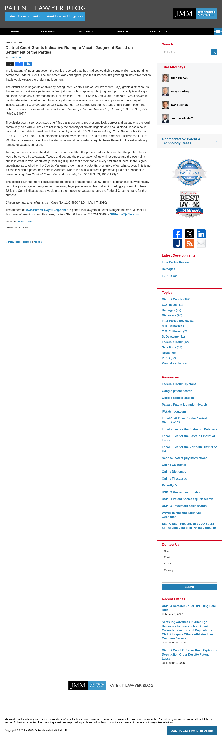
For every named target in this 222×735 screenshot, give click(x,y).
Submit (189, 585)
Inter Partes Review (175, 264)
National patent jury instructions (183, 460)
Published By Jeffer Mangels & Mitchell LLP (195, 13)
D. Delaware (172, 338)
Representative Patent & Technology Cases (181, 141)
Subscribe (157, 31)
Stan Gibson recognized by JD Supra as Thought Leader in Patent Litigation (188, 524)
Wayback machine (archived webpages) (188, 515)
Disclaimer (85, 690)
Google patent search (176, 393)
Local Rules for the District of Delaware (188, 431)
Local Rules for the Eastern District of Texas (187, 440)
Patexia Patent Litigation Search (183, 406)
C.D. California (174, 333)
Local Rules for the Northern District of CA (187, 451)
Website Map (144, 690)
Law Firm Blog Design (199, 724)
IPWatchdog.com (173, 413)
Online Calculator (173, 467)
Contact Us (196, 31)
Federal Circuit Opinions (178, 386)
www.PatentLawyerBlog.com (46, 210)
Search (214, 52)
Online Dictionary (173, 473)
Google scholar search (177, 400)
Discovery (171, 317)
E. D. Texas (169, 278)
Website (69, 690)
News (168, 355)
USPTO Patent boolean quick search (186, 501)
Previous (13, 241)
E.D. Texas (172, 307)
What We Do (85, 31)
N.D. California (174, 328)
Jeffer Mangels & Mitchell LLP (52, 724)
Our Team (48, 31)
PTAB (168, 360)
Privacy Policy (104, 690)
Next (38, 241)
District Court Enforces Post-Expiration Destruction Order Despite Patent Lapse (188, 650)
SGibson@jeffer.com (124, 214)
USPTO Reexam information (180, 494)
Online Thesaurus (173, 480)
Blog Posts (162, 690)
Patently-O (169, 487)
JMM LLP (122, 31)
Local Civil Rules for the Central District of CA (188, 422)
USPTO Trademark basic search (183, 508)
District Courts (24, 221)
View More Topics (173, 365)
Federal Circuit (174, 344)
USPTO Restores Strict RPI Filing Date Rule (187, 606)
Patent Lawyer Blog (45, 13)
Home (15, 31)
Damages (168, 271)
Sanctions (171, 349)
